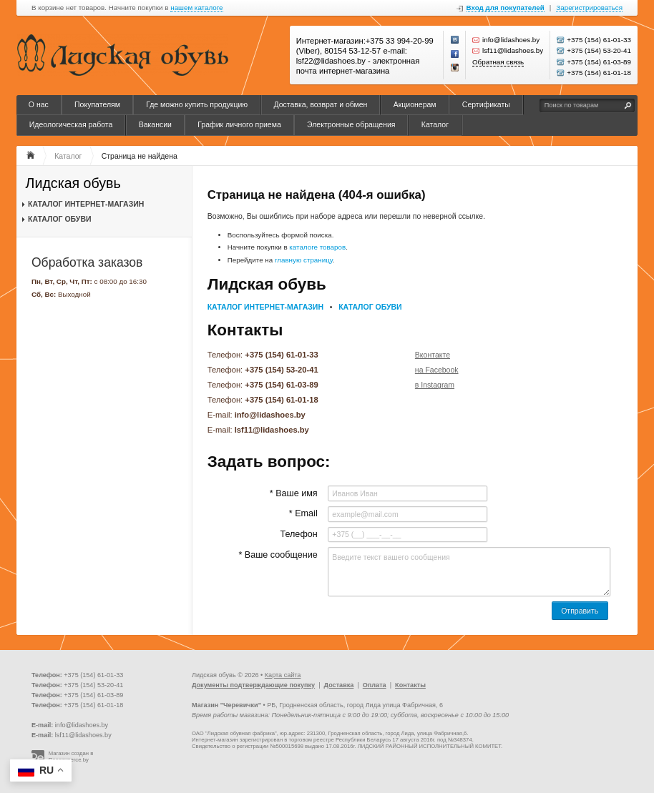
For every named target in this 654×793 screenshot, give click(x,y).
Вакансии (155, 124)
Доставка (339, 685)
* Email (303, 513)
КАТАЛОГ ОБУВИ (59, 219)
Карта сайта (283, 675)
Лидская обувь (73, 183)
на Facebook (437, 369)
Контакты (410, 685)
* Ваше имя (294, 493)
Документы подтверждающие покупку (253, 685)
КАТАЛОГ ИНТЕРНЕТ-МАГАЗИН (86, 204)
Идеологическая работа (71, 124)
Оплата (374, 685)
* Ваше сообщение (277, 555)
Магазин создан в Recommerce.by (71, 757)
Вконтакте (432, 354)
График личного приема (239, 124)
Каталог (435, 124)
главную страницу (304, 260)
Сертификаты (486, 104)
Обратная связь (498, 62)
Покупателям (97, 104)
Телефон (298, 534)
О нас (39, 104)
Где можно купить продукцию (197, 104)
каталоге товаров (317, 247)
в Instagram (434, 384)
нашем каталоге (196, 7)
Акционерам (415, 104)
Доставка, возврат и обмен (320, 104)
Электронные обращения (351, 124)
